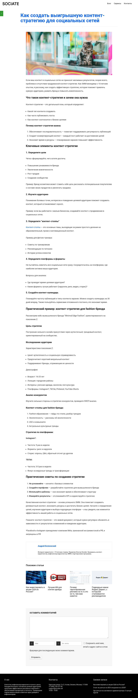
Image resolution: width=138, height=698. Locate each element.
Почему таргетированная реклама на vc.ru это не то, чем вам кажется (79, 591)
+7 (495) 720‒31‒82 (55, 686)
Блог (109, 3)
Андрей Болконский (47, 546)
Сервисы (117, 3)
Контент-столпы (33, 227)
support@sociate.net (56, 688)
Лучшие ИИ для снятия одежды (55, 588)
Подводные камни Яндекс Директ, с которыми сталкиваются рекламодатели (100, 591)
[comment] (69, 627)
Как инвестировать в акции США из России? (35, 589)
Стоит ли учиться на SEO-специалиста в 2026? (109, 688)
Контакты (128, 3)
